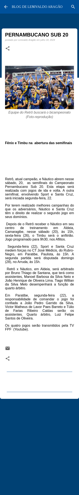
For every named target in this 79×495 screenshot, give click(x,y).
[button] (7, 48)
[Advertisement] (39, 445)
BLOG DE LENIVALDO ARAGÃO (37, 6)
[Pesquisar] (73, 7)
